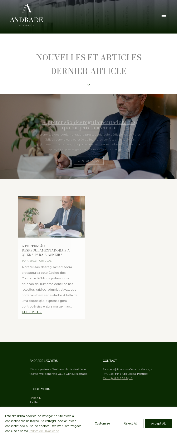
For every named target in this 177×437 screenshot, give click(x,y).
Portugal (44, 260)
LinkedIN (35, 398)
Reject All (130, 423)
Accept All (158, 423)
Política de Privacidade (44, 431)
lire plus (32, 312)
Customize (102, 423)
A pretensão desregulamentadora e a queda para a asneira (46, 250)
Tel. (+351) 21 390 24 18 (118, 378)
